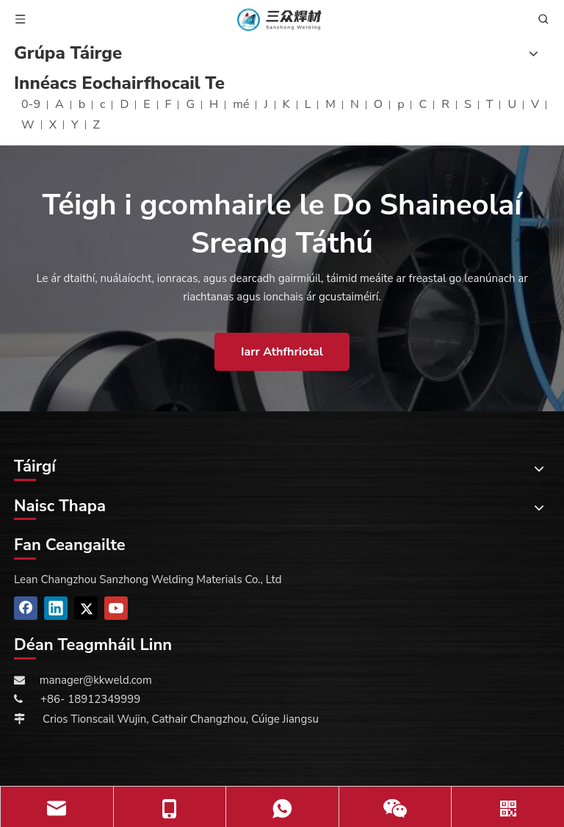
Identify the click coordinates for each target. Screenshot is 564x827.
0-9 (30, 104)
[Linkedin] (56, 608)
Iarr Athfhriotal (282, 352)
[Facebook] (25, 608)
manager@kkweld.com (96, 680)
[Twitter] (86, 608)
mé (241, 104)
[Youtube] (116, 608)
